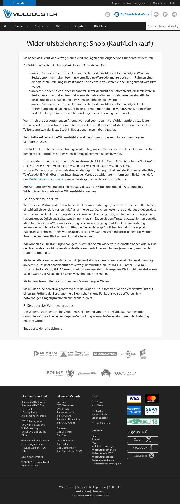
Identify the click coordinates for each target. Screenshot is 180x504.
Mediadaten (83, 491)
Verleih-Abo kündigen (103, 446)
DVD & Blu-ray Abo (31, 421)
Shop (165, 13)
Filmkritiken (98, 410)
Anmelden (19, 3)
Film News (97, 401)
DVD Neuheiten (65, 405)
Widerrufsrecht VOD (102, 453)
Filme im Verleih (68, 396)
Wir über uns (66, 487)
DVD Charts (62, 408)
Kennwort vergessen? (135, 3)
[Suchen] (176, 26)
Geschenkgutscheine (32, 444)
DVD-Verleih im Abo (107, 13)
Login (115, 3)
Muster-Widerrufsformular (46, 179)
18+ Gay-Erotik (29, 412)
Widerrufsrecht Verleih (104, 449)
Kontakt (96, 439)
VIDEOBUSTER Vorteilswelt (35, 462)
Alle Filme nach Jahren (33, 415)
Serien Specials (100, 417)
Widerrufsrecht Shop (103, 456)
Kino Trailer (62, 444)
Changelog (98, 491)
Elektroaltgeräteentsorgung (106, 463)
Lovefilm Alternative (32, 456)
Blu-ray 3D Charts (65, 422)
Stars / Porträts (99, 414)
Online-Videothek (34, 396)
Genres (19, 26)
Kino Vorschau (64, 431)
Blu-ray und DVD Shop (33, 405)
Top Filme (61, 401)
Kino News (97, 405)
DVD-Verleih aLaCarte (134, 14)
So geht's (80, 26)
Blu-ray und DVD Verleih (34, 401)
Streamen (156, 13)
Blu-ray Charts (63, 415)
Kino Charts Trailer (65, 447)
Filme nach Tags (29, 465)
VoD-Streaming (29, 428)
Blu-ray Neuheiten (66, 412)
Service (97, 430)
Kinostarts (61, 428)
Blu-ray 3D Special (101, 423)
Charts (39, 26)
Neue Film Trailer (65, 440)
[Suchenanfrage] (163, 26)
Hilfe (94, 435)
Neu (58, 26)
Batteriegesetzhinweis (104, 460)
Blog (174, 13)
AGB (94, 442)
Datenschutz (83, 487)
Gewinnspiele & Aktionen (35, 440)
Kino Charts (62, 435)
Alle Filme (99, 26)
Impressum (100, 487)
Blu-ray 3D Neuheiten (68, 419)
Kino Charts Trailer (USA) (69, 451)
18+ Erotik (26, 408)
